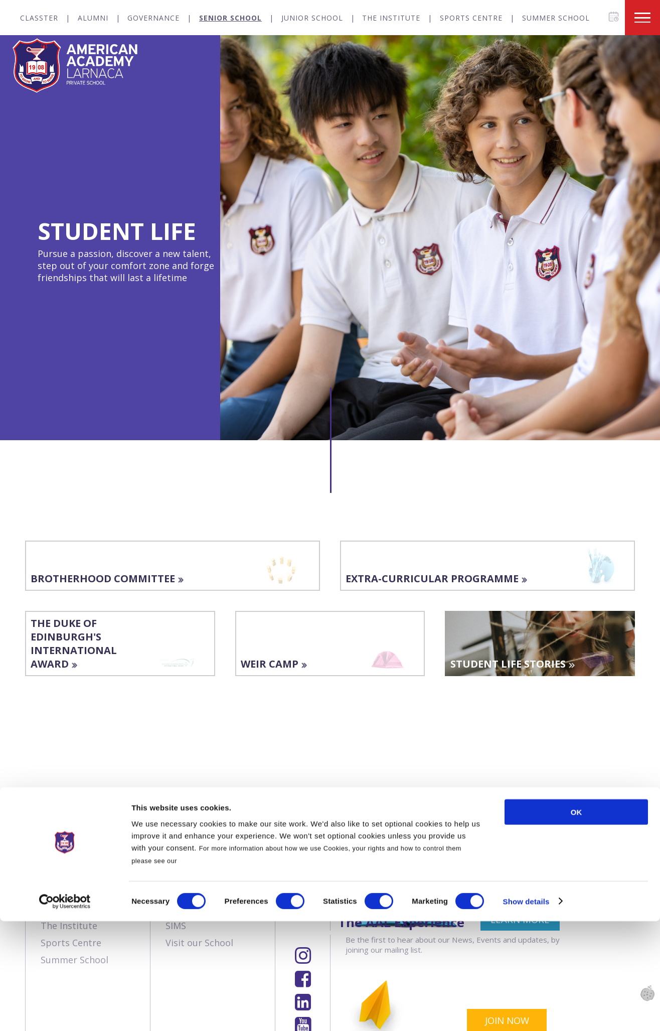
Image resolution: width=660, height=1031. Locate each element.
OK (576, 922)
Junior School (312, 18)
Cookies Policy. (204, 970)
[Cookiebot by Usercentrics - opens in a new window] (65, 1011)
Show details (526, 1011)
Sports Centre (471, 18)
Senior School (230, 18)
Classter (39, 18)
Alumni (93, 18)
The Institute (391, 18)
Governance (153, 18)
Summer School (556, 18)
